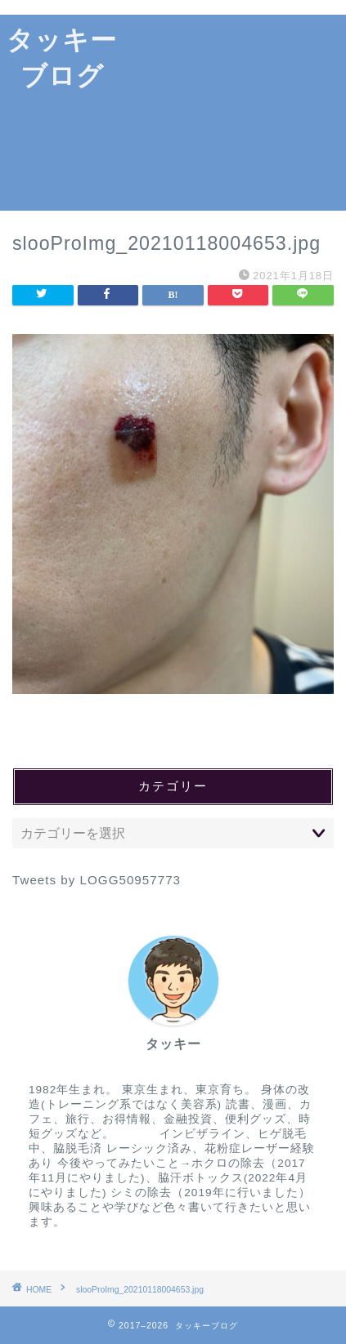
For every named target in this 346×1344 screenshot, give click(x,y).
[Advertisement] (235, 112)
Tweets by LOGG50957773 (96, 880)
